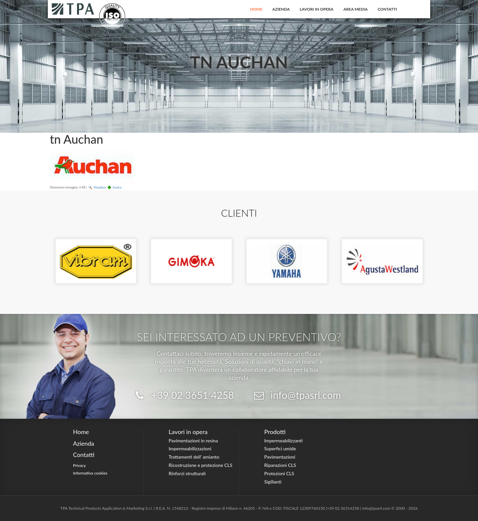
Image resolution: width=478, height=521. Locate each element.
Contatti (387, 9)
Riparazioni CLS (280, 465)
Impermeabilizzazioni (190, 448)
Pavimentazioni (279, 457)
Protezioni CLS (279, 473)
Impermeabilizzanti (283, 440)
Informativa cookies (90, 473)
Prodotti (274, 431)
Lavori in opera (317, 9)
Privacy (79, 465)
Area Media (355, 9)
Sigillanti (272, 481)
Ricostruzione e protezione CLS (200, 465)
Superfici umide (280, 448)
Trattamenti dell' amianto (194, 457)
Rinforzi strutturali (187, 473)
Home (256, 9)
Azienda (281, 9)
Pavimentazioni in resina (193, 440)
